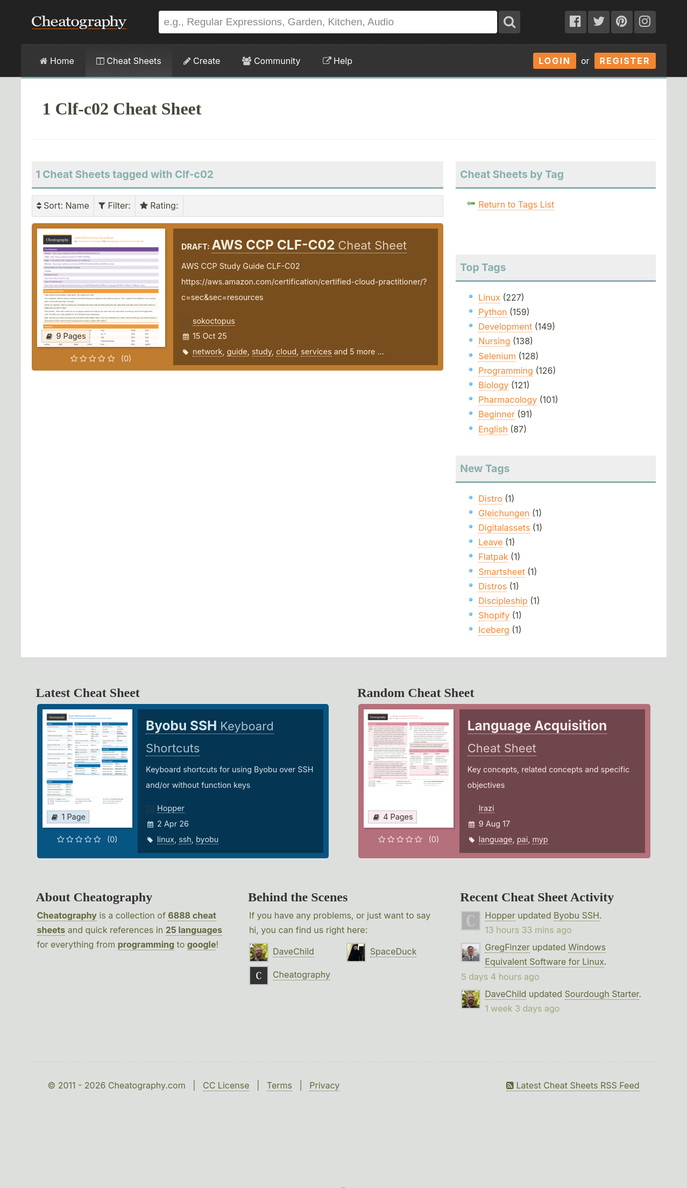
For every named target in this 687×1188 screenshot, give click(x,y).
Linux (489, 297)
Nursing (494, 341)
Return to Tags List (516, 204)
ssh (185, 839)
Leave (490, 542)
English (493, 429)
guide (237, 351)
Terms (279, 1085)
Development (505, 326)
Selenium (497, 356)
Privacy (324, 1085)
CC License (226, 1085)
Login (555, 60)
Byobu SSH (576, 915)
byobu (207, 839)
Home (57, 60)
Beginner (496, 414)
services (316, 351)
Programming (505, 370)
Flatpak (493, 556)
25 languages (194, 929)
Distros (492, 586)
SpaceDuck (393, 951)
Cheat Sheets (128, 60)
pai (522, 839)
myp (540, 839)
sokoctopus (214, 320)
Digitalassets (504, 527)
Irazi (486, 808)
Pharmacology (507, 399)
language (496, 839)
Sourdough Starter (602, 993)
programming (146, 944)
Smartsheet (501, 571)
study (262, 351)
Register (625, 60)
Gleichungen (503, 513)
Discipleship (502, 600)
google (201, 944)
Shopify (493, 615)
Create (202, 60)
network (208, 351)
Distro (490, 498)
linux (165, 839)
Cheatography (67, 915)
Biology (493, 385)
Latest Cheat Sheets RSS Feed (572, 1085)
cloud (286, 351)
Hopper (171, 808)
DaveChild (293, 951)
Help (337, 60)
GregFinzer (507, 947)
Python (492, 312)
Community (271, 60)
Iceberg (493, 629)
